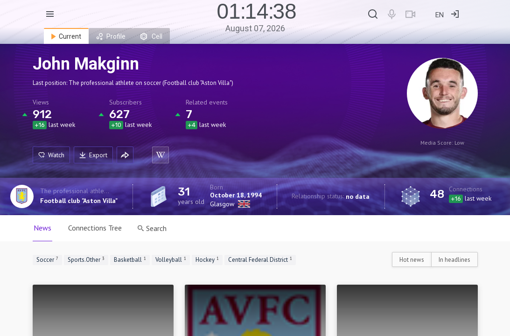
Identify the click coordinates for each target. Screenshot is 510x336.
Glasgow (222, 204)
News (42, 227)
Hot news (411, 260)
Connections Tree (95, 227)
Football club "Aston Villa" (79, 200)
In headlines (454, 260)
